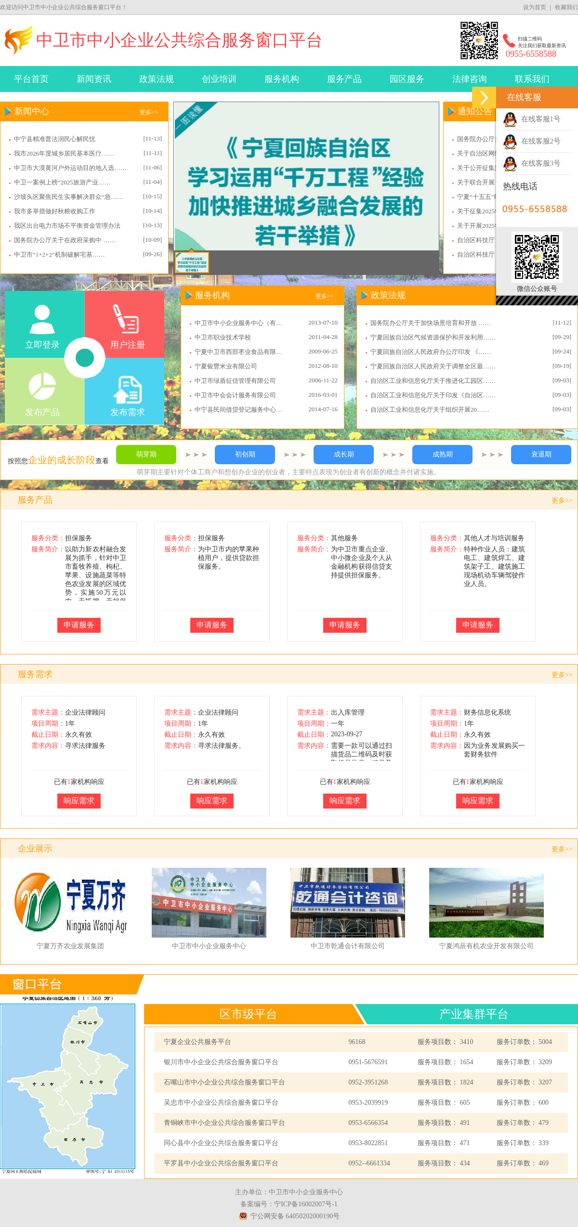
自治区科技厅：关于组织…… (498, 240)
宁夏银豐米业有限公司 (226, 366)
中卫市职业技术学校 (223, 337)
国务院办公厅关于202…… (493, 139)
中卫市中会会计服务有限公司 (235, 395)
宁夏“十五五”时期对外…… (494, 196)
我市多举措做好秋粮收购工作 (54, 211)
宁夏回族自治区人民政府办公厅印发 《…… (430, 351)
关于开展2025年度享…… (491, 225)
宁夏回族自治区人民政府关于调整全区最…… (433, 366)
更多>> (149, 112)
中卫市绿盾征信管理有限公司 (235, 380)
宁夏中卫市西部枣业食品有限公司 (241, 351)
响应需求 (79, 800)
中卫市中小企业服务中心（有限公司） (241, 322)
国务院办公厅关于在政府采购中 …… (65, 240)
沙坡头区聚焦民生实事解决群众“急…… (68, 196)
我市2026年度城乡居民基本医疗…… (64, 153)
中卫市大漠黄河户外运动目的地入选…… (70, 167)
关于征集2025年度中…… (491, 211)
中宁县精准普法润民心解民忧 (54, 139)
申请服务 (79, 625)
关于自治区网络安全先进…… (498, 153)
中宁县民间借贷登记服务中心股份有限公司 (241, 409)
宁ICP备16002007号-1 (305, 1204)
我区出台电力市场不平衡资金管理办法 (67, 225)
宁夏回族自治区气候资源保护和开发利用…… (433, 337)
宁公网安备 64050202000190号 (295, 1216)
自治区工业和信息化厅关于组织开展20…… (429, 409)
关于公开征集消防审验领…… (498, 167)
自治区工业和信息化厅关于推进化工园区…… (433, 380)
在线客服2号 (532, 141)
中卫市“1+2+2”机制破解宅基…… (59, 254)
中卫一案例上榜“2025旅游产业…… (62, 182)
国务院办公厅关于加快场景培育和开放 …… (430, 322)
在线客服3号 (532, 163)
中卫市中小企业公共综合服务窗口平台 (179, 40)
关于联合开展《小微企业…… (498, 182)
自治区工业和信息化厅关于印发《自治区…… (433, 395)
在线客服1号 (532, 119)
